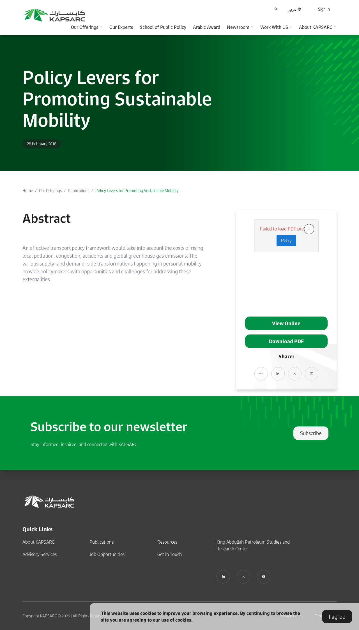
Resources (167, 542)
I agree (337, 616)
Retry (286, 240)
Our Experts (121, 27)
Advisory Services (39, 554)
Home (27, 190)
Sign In (324, 9)
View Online (286, 323)
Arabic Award (206, 27)
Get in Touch (169, 554)
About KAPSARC (38, 542)
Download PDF (286, 341)
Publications (78, 190)
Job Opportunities (107, 554)
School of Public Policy (163, 27)
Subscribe (311, 433)
